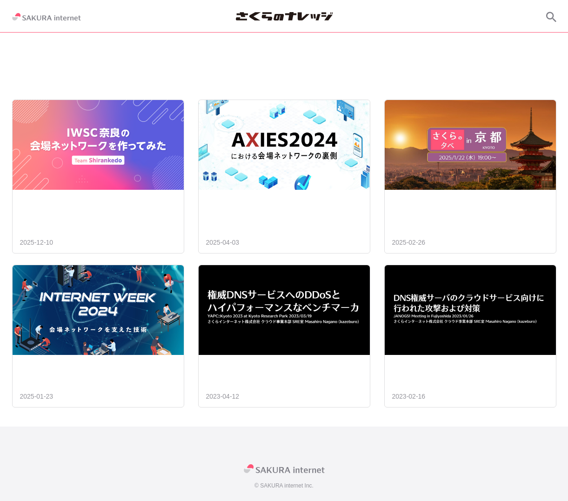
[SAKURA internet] (46, 16)
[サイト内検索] (551, 16)
